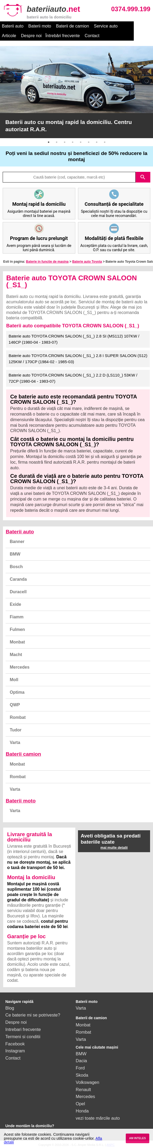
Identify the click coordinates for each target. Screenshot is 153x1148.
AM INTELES (137, 1138)
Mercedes (19, 667)
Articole (130, 26)
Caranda (18, 579)
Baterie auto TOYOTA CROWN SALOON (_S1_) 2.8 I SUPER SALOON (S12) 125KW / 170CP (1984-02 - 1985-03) (78, 358)
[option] (76, 92)
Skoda (82, 1075)
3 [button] (64, 142)
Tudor (15, 730)
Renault (83, 1089)
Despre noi (12, 35)
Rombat (18, 717)
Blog (9, 1008)
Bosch (16, 566)
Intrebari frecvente (23, 1029)
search (143, 177)
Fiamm (16, 617)
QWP (15, 705)
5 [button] (80, 142)
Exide (15, 604)
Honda (82, 1110)
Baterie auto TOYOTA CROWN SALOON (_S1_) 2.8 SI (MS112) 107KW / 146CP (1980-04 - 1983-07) (74, 339)
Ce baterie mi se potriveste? (32, 1015)
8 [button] (104, 142)
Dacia (81, 1060)
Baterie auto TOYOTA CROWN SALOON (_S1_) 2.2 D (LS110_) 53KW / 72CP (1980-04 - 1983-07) (73, 378)
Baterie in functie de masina (47, 261)
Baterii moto (39, 26)
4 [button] (72, 142)
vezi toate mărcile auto (98, 1118)
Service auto (105, 26)
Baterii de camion (72, 26)
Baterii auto (12, 26)
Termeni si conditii (22, 1036)
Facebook (15, 1043)
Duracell (18, 591)
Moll (14, 679)
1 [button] (48, 142)
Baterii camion (23, 754)
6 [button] (88, 142)
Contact (73, 35)
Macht (16, 654)
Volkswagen (87, 1082)
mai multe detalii (114, 848)
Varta (15, 742)
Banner (17, 541)
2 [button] (56, 142)
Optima (17, 692)
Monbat (17, 642)
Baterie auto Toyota (87, 261)
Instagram (15, 1050)
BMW (15, 554)
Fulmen (17, 629)
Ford (80, 1067)
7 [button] (96, 142)
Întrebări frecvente (43, 35)
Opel (80, 1103)
